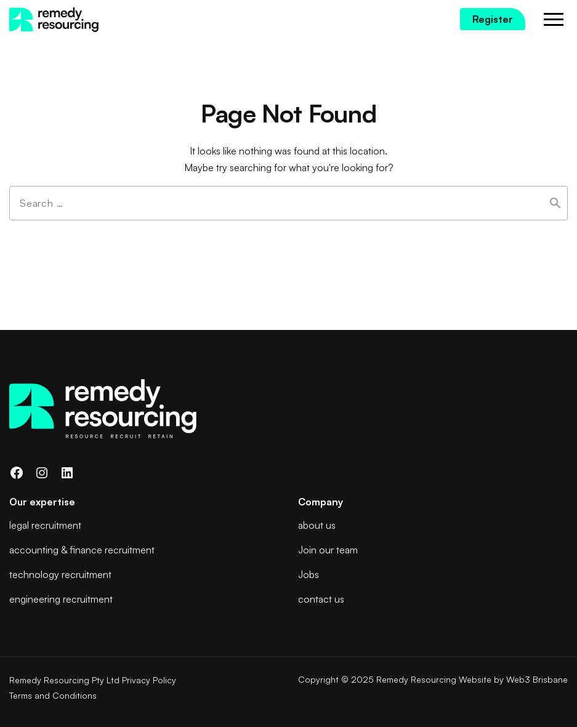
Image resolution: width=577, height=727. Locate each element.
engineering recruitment (61, 599)
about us (317, 525)
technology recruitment (60, 574)
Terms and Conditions (53, 695)
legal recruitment (45, 525)
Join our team (328, 550)
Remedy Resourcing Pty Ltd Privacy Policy (92, 680)
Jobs (308, 574)
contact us (321, 599)
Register (492, 19)
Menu (554, 20)
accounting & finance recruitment (82, 550)
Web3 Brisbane (537, 679)
